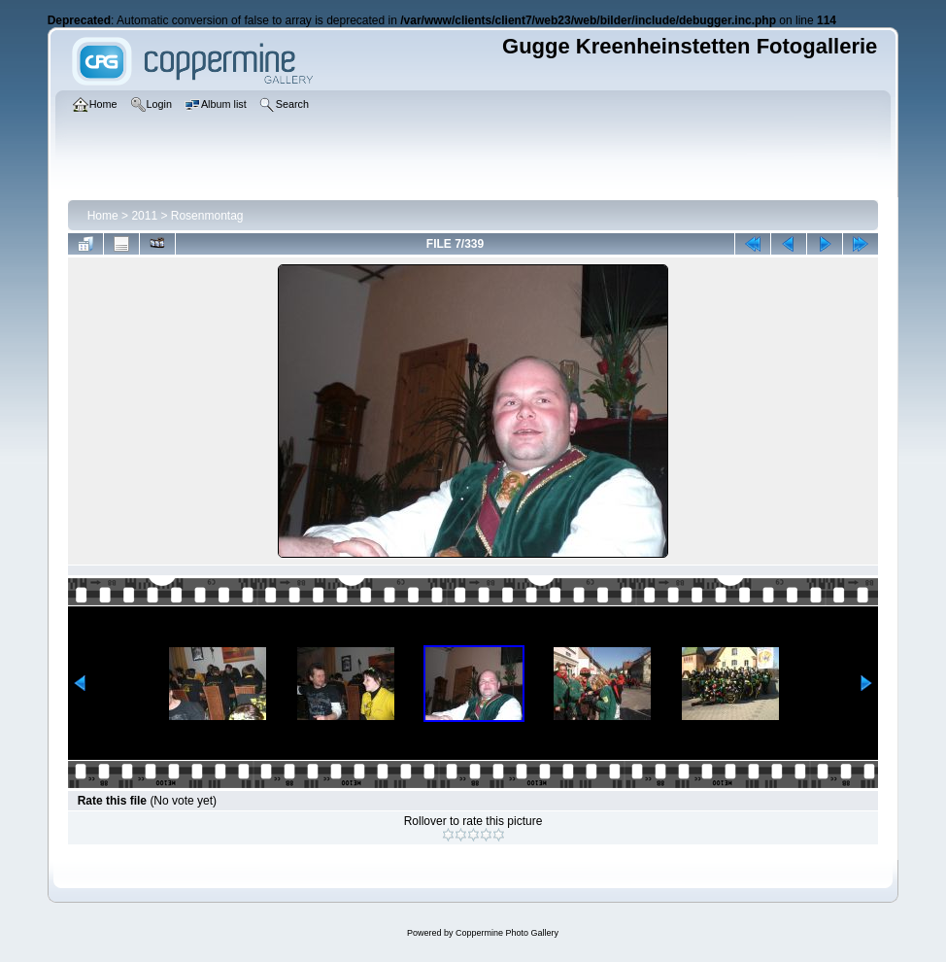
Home (102, 216)
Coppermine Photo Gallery (507, 933)
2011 (144, 216)
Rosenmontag (207, 216)
